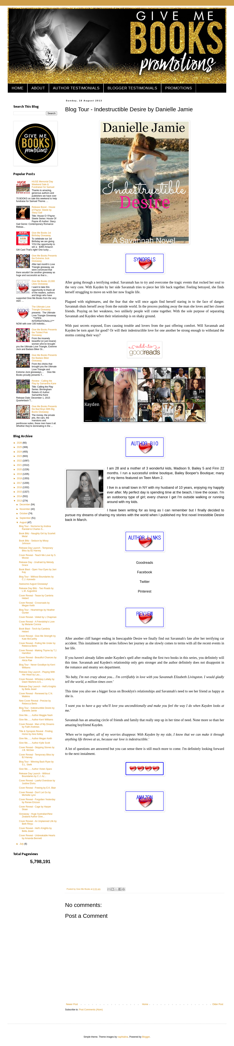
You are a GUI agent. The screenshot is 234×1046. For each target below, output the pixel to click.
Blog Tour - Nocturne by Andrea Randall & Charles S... (35, 527)
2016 (20, 487)
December (25, 504)
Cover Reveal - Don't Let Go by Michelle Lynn (35, 793)
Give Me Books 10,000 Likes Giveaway (43, 282)
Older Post (217, 1004)
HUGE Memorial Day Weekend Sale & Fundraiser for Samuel (43, 184)
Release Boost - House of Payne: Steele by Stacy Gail (43, 210)
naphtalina (123, 1037)
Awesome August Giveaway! (33, 584)
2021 (20, 465)
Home (145, 1004)
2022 (20, 460)
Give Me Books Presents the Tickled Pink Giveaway (44, 332)
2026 (20, 442)
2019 (20, 474)
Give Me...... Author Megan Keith (35, 738)
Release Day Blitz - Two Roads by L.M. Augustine (36, 589)
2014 (20, 496)
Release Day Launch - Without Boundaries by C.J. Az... (34, 775)
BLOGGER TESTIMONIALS (132, 88)
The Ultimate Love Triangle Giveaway (41, 308)
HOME (17, 88)
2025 (20, 447)
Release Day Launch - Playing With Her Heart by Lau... (37, 673)
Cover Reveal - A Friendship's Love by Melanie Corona (37, 623)
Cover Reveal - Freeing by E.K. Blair (37, 788)
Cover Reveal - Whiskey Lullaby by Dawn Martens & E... (36, 680)
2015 (20, 491)
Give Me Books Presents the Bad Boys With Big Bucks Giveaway (44, 409)
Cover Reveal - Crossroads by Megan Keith (34, 604)
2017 (20, 483)
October (24, 513)
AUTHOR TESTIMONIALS (76, 88)
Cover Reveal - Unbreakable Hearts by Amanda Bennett (37, 836)
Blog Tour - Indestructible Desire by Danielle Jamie (37, 709)
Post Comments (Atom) (91, 1009)
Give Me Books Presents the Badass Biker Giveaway (44, 358)
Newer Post (72, 1004)
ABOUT (38, 88)
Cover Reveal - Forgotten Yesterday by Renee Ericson (37, 800)
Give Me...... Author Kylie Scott (34, 743)
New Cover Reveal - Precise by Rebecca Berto (35, 702)
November (25, 509)
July (22, 844)
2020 (20, 469)
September (25, 518)
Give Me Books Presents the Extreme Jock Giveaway (44, 258)
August (23, 522)
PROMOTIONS (178, 88)
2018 (20, 478)
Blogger (146, 1037)
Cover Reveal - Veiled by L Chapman (38, 617)
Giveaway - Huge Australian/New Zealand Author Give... (35, 815)
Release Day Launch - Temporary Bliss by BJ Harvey (36, 549)
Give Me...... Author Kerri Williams (36, 719)
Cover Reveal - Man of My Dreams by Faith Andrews (36, 725)
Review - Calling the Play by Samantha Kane (44, 382)
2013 (20, 500)
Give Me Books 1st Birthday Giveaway (41, 234)
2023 (20, 456)
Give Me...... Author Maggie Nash (36, 715)
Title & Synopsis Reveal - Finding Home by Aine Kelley (36, 732)
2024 (20, 451)
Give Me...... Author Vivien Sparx (35, 769)
